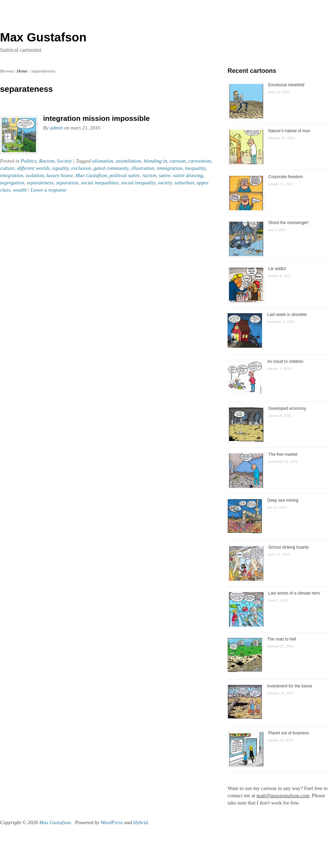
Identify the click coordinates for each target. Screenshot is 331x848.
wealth (20, 190)
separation (67, 182)
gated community (111, 168)
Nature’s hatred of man (289, 130)
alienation (102, 161)
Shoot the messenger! (288, 222)
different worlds (33, 168)
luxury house (59, 175)
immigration (169, 168)
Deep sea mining (282, 500)
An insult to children (285, 361)
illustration (142, 168)
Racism (46, 161)
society (165, 182)
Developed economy (287, 408)
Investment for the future (289, 686)
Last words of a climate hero (294, 593)
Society (64, 161)
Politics (29, 161)
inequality (195, 168)
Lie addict (277, 268)
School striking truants (288, 547)
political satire (125, 175)
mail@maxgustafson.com (283, 795)
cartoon (178, 161)
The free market (283, 454)
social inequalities (100, 182)
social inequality (138, 182)
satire (165, 175)
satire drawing (188, 175)
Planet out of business (288, 733)
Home (22, 71)
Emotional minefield (286, 85)
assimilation (128, 161)
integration (11, 175)
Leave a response (49, 190)
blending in (155, 161)
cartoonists (199, 161)
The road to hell (281, 639)
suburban (184, 182)
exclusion (81, 168)
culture (7, 168)
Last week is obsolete (287, 314)
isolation (35, 175)
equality (60, 168)
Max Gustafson (91, 175)
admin (56, 128)
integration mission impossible (96, 118)
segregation (12, 182)
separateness (40, 182)
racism (149, 175)
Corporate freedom (285, 176)
